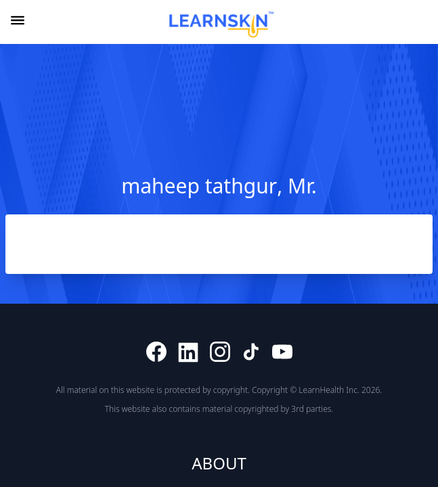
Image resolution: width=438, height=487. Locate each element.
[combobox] (420, 23)
